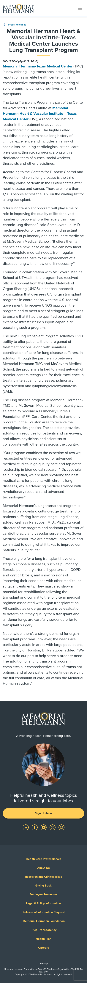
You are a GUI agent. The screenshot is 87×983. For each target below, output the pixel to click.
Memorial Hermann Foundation (44, 921)
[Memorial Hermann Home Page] (18, 8)
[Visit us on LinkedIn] (26, 827)
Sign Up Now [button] (43, 813)
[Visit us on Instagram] (61, 827)
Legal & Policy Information (43, 903)
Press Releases (14, 24)
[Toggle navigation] (80, 8)
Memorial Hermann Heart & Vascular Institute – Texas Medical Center (40, 113)
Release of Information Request (44, 912)
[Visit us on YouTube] (44, 827)
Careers (43, 948)
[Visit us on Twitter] (53, 827)
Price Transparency (43, 930)
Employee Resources (43, 894)
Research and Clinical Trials (43, 877)
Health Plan (43, 939)
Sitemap (43, 963)
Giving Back (43, 885)
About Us (43, 868)
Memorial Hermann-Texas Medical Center (37, 66)
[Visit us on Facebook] (35, 827)
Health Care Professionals (43, 859)
